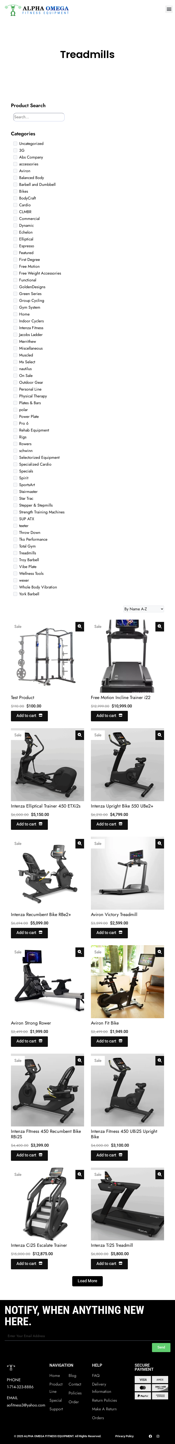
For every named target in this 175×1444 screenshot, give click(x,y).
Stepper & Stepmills (36, 505)
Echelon (26, 232)
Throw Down (29, 532)
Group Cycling (31, 300)
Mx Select (27, 361)
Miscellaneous (31, 348)
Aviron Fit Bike (105, 1023)
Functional (27, 280)
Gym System (29, 307)
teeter (23, 525)
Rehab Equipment (34, 430)
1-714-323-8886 (20, 1387)
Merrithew (27, 341)
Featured (26, 252)
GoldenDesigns (32, 286)
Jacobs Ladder (31, 334)
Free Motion (29, 266)
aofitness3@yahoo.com (26, 1405)
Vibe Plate (27, 566)
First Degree (29, 259)
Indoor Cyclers (31, 320)
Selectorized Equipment (39, 457)
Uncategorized (31, 143)
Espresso (26, 245)
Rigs (22, 436)
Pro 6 (23, 423)
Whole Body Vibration (38, 587)
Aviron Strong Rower (31, 1023)
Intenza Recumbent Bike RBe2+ (41, 914)
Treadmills (27, 552)
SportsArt (27, 484)
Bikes (23, 191)
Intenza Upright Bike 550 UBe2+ (122, 806)
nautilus (25, 368)
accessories (28, 164)
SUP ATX (26, 518)
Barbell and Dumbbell (37, 184)
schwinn (26, 450)
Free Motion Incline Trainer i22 (120, 697)
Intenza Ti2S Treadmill (112, 1245)
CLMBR (25, 211)
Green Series (30, 293)
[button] (169, 9)
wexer (24, 580)
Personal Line (30, 389)
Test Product (22, 697)
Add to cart (29, 715)
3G (22, 150)
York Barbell (29, 593)
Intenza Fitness (31, 327)
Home (24, 314)
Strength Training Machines (41, 512)
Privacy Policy (124, 1436)
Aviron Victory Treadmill (114, 914)
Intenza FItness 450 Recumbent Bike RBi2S (46, 1134)
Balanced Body (31, 177)
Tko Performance (33, 539)
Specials (26, 471)
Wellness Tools (31, 573)
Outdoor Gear (31, 382)
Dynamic (26, 225)
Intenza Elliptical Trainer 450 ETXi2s (45, 806)
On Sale (26, 375)
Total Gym (27, 546)
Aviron (24, 170)
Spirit (23, 477)
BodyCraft (27, 198)
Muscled (26, 355)
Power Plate (29, 416)
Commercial (29, 218)
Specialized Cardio (35, 464)
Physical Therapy (33, 396)
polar (23, 409)
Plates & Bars (30, 402)
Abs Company (31, 157)
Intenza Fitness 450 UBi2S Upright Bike (124, 1134)
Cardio (25, 204)
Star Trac (26, 498)
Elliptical (26, 239)
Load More (87, 1281)
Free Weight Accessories (40, 273)
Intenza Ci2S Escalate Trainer (39, 1245)
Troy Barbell (29, 559)
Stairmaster (28, 491)
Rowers (25, 443)
